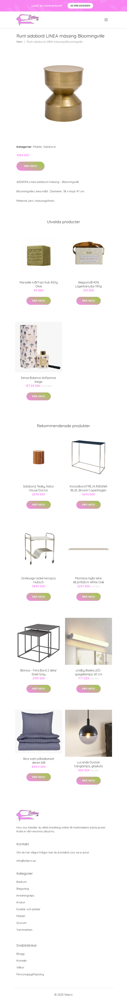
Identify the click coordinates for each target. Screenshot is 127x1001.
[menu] (106, 20)
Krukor (20, 902)
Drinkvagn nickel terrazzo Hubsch (38, 580)
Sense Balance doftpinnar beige (38, 380)
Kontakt (21, 960)
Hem (19, 41)
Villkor (20, 967)
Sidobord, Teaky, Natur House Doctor (38, 488)
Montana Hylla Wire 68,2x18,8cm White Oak (88, 580)
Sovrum (21, 923)
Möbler (37, 146)
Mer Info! (30, 166)
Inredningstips (25, 895)
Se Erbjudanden (80, 5)
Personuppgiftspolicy (30, 974)
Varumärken (24, 929)
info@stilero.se (26, 860)
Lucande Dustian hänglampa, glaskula (88, 764)
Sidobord (49, 146)
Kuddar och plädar (28, 909)
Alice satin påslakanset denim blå (38, 760)
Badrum (21, 882)
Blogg (20, 954)
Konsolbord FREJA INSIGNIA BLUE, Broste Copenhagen (88, 488)
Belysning (22, 888)
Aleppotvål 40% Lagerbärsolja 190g (88, 284)
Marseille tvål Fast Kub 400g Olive (39, 284)
